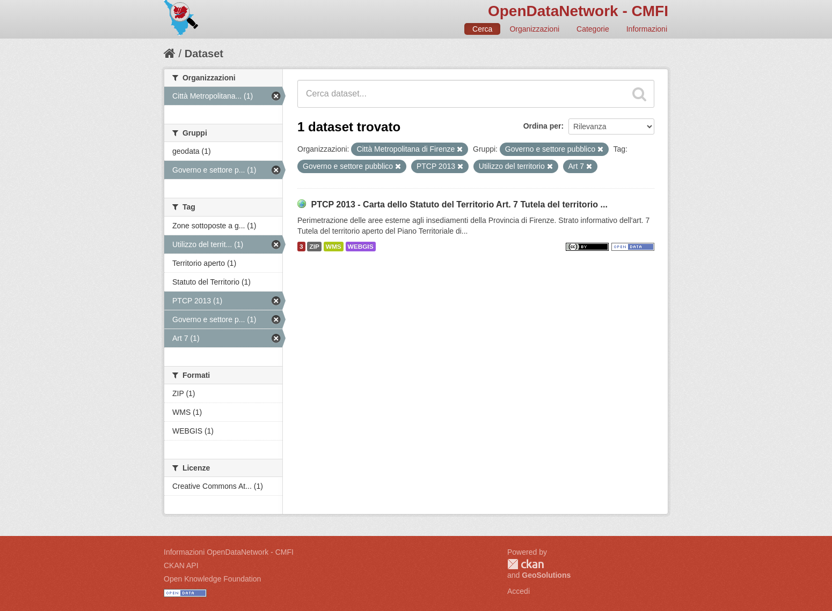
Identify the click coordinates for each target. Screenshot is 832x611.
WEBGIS (361, 246)
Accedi (518, 591)
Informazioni (646, 29)
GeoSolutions (546, 575)
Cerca (482, 29)
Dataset (204, 53)
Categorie (592, 29)
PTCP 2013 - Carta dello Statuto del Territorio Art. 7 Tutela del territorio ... (459, 204)
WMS (333, 246)
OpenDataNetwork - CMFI (578, 11)
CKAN (525, 564)
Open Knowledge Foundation (212, 579)
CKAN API (181, 565)
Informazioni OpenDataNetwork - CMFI (229, 552)
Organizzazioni (534, 29)
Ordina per (542, 126)
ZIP (314, 246)
